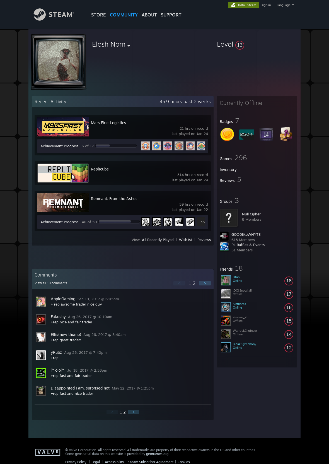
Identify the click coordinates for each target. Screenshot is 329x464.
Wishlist (185, 239)
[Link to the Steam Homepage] (58, 19)
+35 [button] (201, 222)
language (284, 5)
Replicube (100, 169)
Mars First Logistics (108, 122)
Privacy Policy (75, 462)
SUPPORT (171, 15)
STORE (98, 15)
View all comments (51, 283)
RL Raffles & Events (248, 244)
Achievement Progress (59, 146)
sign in (266, 5)
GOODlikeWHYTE (246, 234)
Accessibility (114, 462)
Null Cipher (251, 214)
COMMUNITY (124, 15)
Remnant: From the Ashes (114, 198)
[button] (257, 44)
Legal (95, 462)
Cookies (184, 462)
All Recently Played (158, 239)
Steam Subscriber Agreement (150, 462)
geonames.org (157, 454)
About (149, 15)
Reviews (204, 239)
